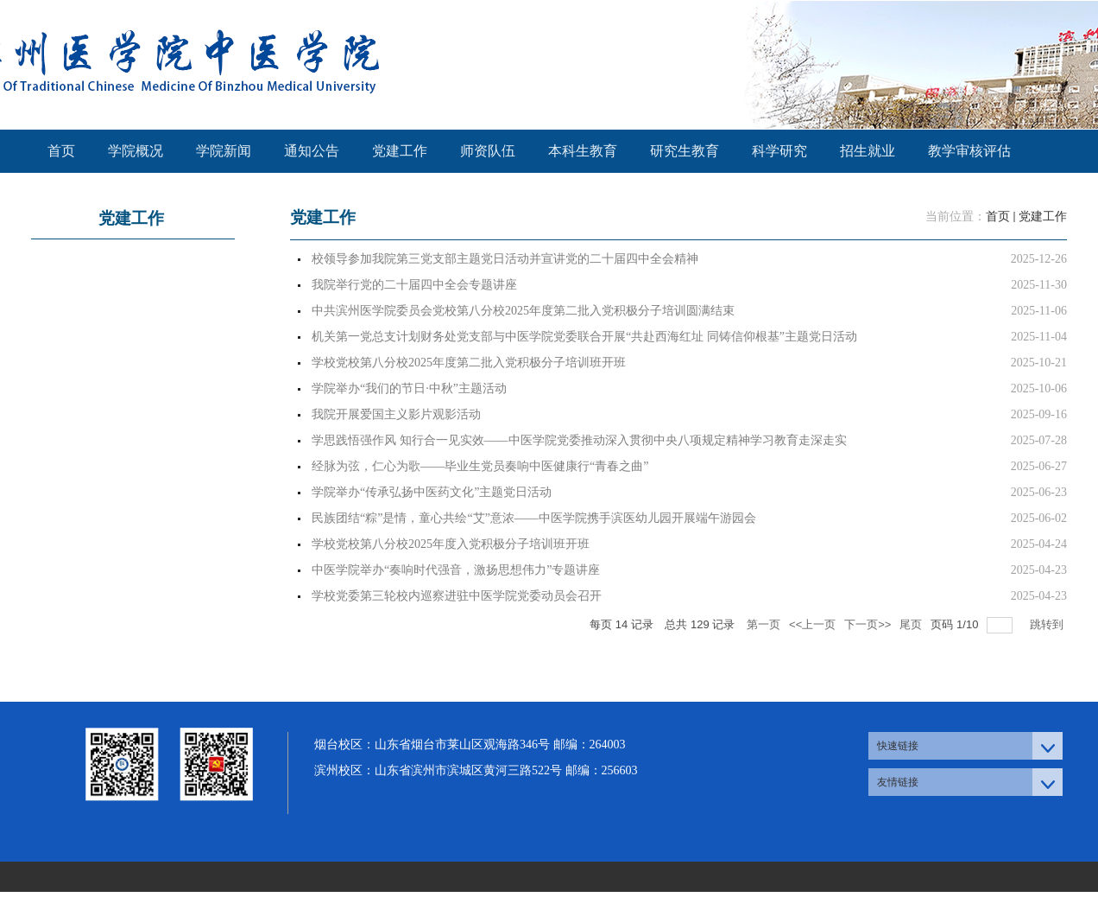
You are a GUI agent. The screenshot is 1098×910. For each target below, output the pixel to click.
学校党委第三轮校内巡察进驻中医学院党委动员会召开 (457, 595)
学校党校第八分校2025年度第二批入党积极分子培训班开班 (469, 362)
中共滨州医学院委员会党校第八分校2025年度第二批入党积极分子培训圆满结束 (523, 310)
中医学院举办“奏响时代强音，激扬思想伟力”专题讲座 (456, 569)
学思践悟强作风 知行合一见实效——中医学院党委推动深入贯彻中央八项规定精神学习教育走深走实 (579, 440)
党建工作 (1043, 216)
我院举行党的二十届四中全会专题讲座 (414, 284)
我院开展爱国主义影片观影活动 (396, 414)
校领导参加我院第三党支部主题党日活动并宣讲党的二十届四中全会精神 (505, 258)
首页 (998, 216)
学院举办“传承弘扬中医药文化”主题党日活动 (432, 492)
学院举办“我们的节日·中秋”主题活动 (409, 388)
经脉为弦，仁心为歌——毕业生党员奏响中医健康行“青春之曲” (480, 466)
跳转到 (1048, 624)
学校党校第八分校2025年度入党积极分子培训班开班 (451, 544)
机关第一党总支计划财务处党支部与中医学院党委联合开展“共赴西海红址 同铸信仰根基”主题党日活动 (584, 336)
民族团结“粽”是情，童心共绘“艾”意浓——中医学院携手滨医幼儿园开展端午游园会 (534, 518)
